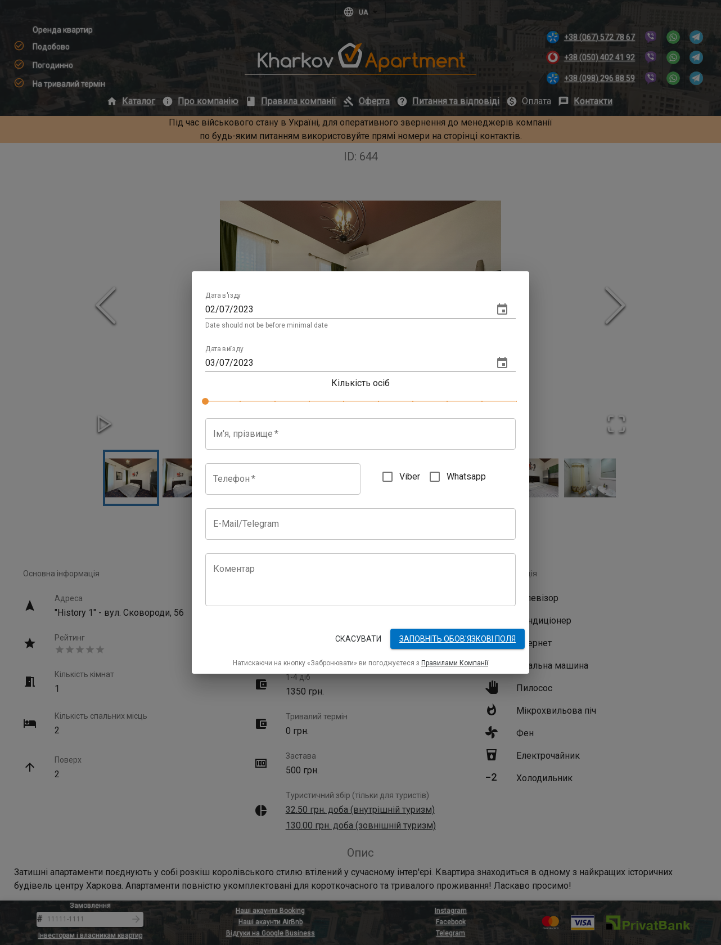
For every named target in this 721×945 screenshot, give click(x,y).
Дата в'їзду (223, 296)
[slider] (205, 401)
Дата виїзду (224, 349)
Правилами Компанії (454, 663)
